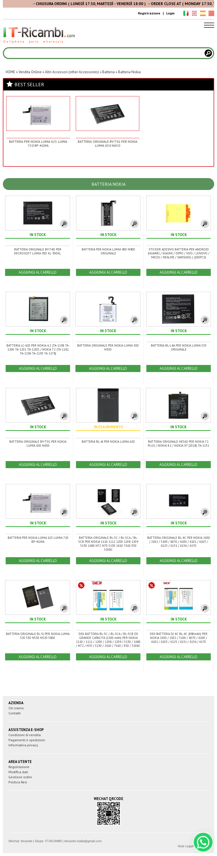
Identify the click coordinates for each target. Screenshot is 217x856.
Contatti (14, 713)
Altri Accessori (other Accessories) (72, 72)
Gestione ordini (20, 777)
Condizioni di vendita (24, 735)
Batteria (108, 72)
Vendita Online (30, 72)
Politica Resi (17, 782)
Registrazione (149, 13)
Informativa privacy (23, 745)
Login (170, 13)
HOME (10, 72)
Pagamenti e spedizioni (26, 740)
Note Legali (186, 846)
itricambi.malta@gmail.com (82, 841)
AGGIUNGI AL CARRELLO (38, 272)
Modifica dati (18, 772)
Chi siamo (16, 708)
